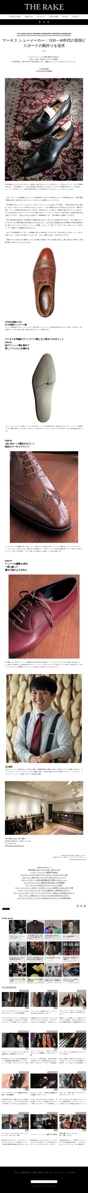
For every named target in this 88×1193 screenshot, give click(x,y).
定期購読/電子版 (25, 1172)
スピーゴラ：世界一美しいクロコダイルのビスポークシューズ (44, 877)
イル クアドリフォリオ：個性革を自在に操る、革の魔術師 (44, 883)
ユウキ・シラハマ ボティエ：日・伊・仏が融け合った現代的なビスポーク (44, 890)
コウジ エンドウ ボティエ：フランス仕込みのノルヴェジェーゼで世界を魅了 (44, 898)
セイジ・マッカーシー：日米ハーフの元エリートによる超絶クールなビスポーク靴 (44, 888)
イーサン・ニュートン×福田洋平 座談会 (44, 872)
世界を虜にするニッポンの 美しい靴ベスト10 (44, 870)
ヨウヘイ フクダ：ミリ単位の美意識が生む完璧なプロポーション (44, 880)
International (71, 1172)
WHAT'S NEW (15, 17)
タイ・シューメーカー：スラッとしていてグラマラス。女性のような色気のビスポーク (44, 893)
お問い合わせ (48, 1172)
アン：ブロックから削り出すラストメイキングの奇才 (44, 885)
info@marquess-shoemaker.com (14, 846)
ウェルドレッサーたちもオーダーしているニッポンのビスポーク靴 (44, 875)
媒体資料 (40, 1172)
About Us (16, 1172)
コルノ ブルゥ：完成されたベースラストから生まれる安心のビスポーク (44, 895)
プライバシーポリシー (60, 1172)
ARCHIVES (41, 17)
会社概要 (34, 1172)
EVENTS (75, 17)
